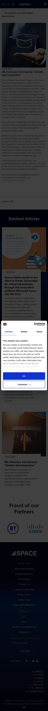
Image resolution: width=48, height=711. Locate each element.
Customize (24, 384)
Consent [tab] (9, 331)
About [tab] (39, 331)
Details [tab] (24, 331)
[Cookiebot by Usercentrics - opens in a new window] (34, 324)
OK (24, 376)
